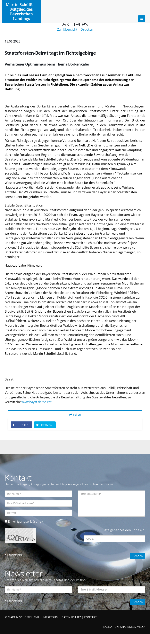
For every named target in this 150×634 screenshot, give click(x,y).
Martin (21, 11)
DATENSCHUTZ (71, 617)
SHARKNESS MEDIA (132, 627)
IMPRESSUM (50, 617)
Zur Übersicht (67, 29)
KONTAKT (90, 617)
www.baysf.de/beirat (36, 402)
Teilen (75, 414)
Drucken (87, 29)
